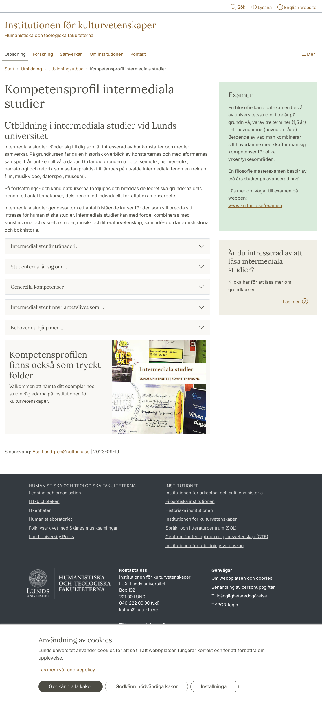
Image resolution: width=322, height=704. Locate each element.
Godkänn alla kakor (70, 686)
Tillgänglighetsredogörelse (239, 596)
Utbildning (31, 69)
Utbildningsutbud (66, 69)
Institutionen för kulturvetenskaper (80, 25)
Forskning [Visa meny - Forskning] (43, 54)
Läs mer (295, 301)
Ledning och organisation (55, 492)
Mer (308, 54)
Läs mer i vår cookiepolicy (66, 670)
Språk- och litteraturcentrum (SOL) (201, 528)
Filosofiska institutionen (190, 501)
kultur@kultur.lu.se (138, 609)
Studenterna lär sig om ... (39, 266)
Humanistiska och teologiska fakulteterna (49, 35)
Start (9, 69)
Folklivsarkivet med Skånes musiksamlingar (73, 528)
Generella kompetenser (37, 287)
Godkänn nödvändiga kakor (146, 686)
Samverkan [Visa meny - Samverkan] (71, 54)
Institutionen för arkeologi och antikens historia (214, 492)
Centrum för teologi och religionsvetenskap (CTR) (216, 536)
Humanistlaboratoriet (50, 519)
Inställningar (214, 686)
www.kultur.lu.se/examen (255, 205)
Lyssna (261, 7)
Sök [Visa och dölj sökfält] (237, 6)
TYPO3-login (224, 605)
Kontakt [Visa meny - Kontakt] (138, 54)
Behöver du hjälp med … (38, 327)
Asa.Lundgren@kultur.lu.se (60, 451)
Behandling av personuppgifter (243, 587)
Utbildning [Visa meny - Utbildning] (15, 54)
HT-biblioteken (44, 501)
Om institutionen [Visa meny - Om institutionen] (107, 54)
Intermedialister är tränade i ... (45, 246)
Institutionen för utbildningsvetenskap (204, 545)
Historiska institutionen (189, 510)
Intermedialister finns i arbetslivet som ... (57, 307)
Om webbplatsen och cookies (241, 578)
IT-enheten (40, 510)
